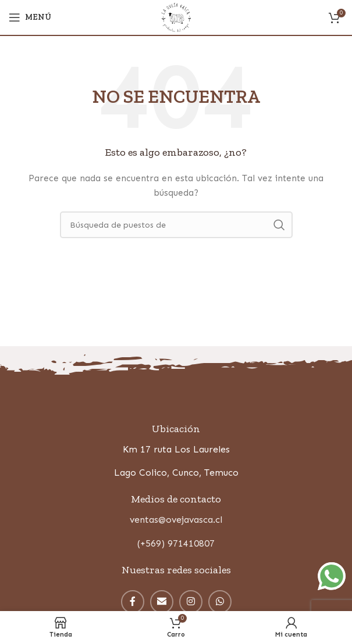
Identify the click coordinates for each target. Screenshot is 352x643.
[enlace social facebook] (132, 601)
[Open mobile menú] (30, 17)
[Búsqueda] (176, 224)
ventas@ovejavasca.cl (176, 519)
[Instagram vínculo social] (190, 601)
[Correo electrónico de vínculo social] (161, 601)
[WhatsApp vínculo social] (220, 601)
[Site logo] (176, 16)
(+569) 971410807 (176, 543)
